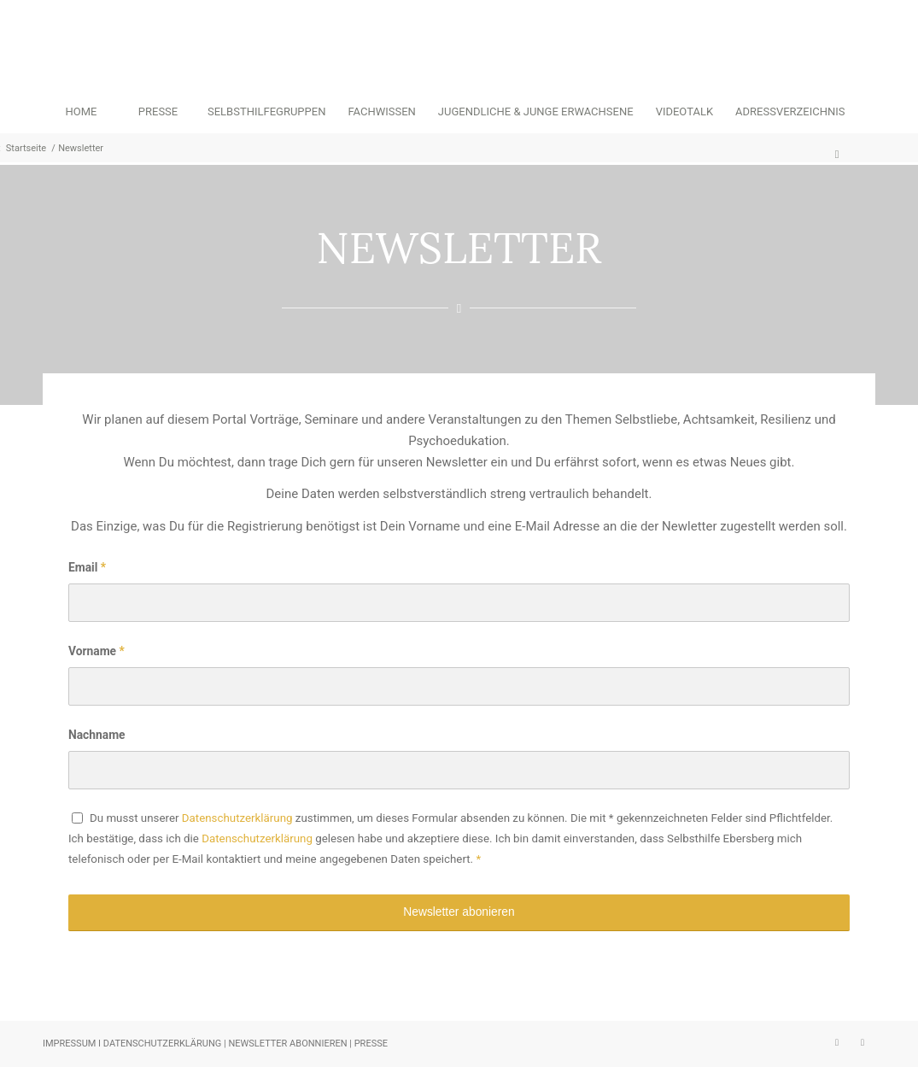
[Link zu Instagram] (837, 1042)
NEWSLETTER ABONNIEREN (287, 1043)
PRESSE (371, 1043)
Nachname (97, 735)
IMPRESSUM (69, 1043)
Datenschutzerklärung (237, 818)
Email (87, 567)
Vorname (96, 651)
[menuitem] (81, 112)
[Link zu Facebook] (862, 1042)
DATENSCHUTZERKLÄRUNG (163, 1043)
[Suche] (836, 154)
